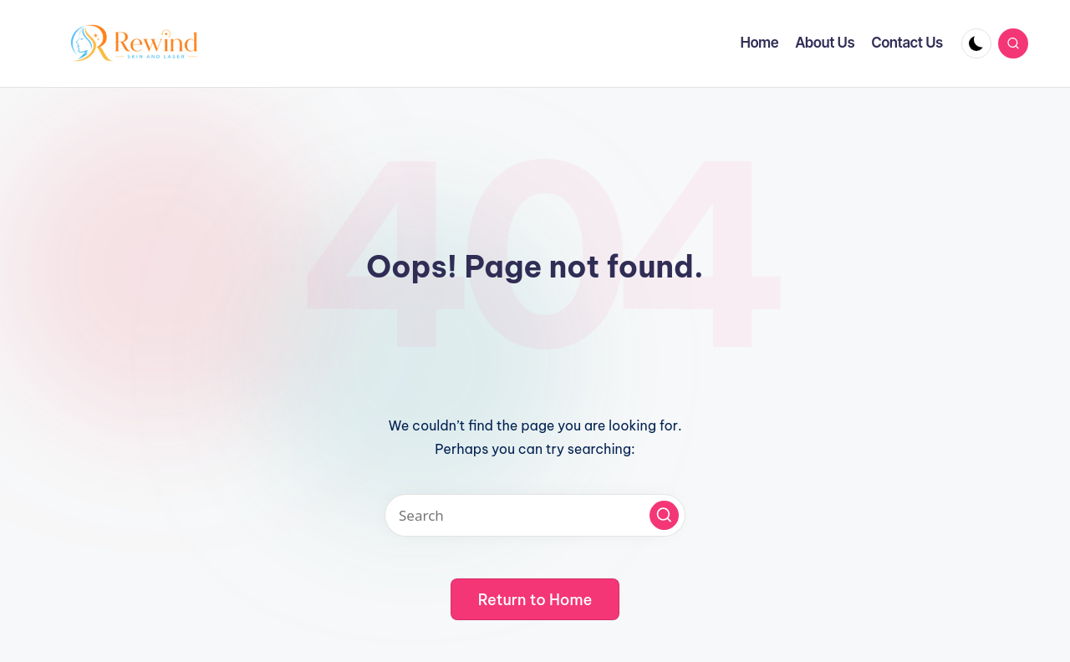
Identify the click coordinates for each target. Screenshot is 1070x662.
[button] (664, 515)
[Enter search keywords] (535, 515)
